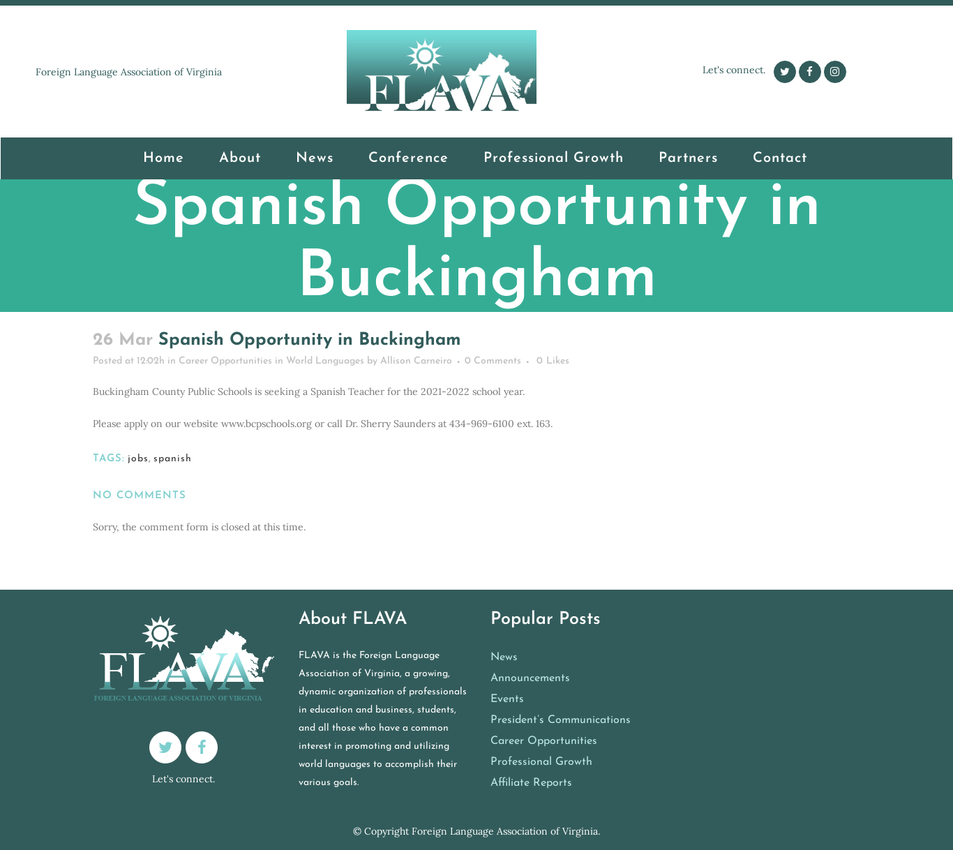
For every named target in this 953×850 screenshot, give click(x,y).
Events (507, 699)
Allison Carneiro (416, 361)
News (504, 657)
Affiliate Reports (531, 783)
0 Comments (493, 361)
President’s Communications (560, 720)
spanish (172, 459)
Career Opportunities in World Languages (414, 319)
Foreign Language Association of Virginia (505, 831)
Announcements (530, 678)
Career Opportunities (543, 741)
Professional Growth (541, 762)
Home (304, 319)
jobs (138, 459)
